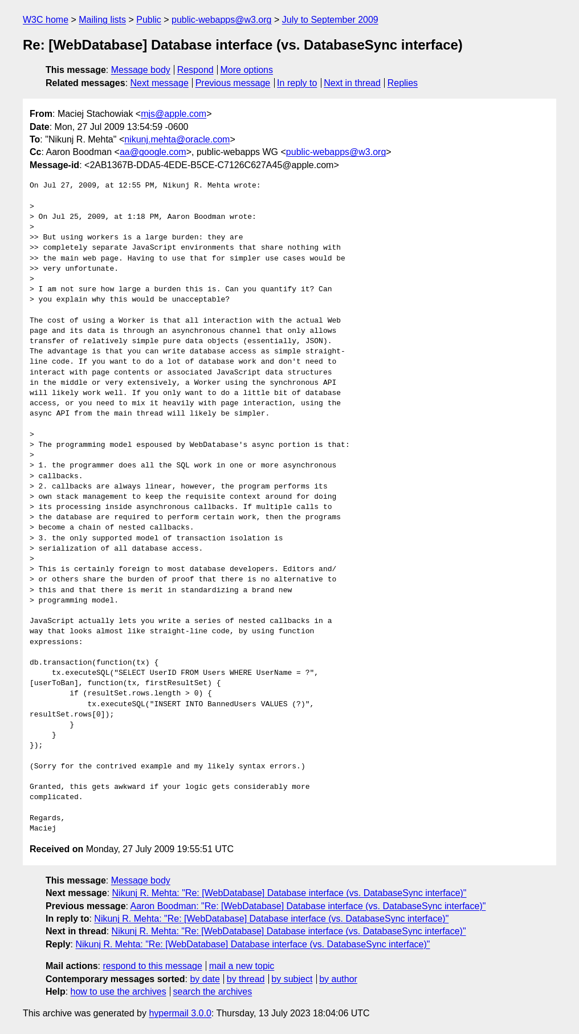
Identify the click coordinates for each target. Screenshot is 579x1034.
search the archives (212, 991)
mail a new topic (242, 966)
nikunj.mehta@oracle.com (177, 139)
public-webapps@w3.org (221, 20)
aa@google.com (153, 152)
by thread (246, 979)
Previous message (233, 83)
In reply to (297, 83)
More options (247, 70)
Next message (160, 83)
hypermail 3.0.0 (180, 1013)
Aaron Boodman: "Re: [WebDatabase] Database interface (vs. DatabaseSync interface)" (308, 906)
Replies (403, 83)
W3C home (45, 20)
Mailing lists (102, 20)
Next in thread (352, 83)
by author (338, 979)
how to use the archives (118, 991)
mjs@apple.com (173, 114)
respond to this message (152, 966)
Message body (140, 70)
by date (204, 979)
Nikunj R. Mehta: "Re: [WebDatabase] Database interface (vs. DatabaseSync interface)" (289, 893)
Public (148, 20)
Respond (195, 70)
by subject (291, 979)
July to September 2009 (330, 20)
